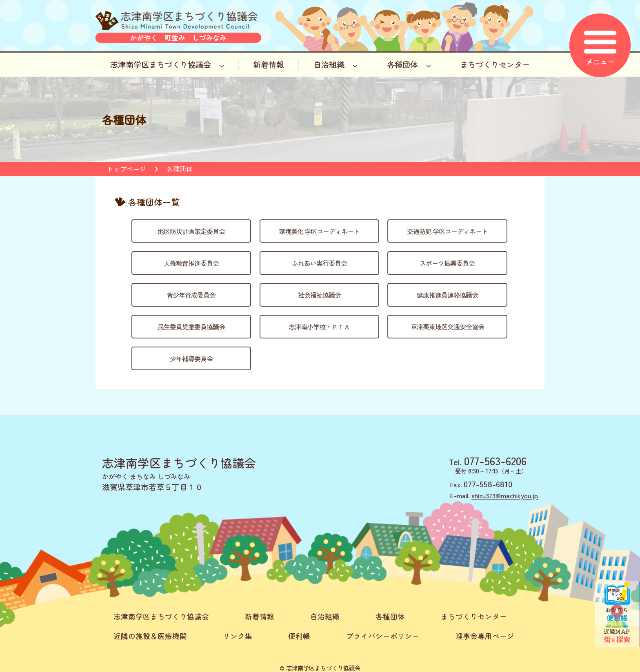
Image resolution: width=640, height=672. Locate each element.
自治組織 (335, 64)
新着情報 (268, 64)
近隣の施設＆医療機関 (150, 636)
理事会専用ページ (485, 636)
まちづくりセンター (495, 64)
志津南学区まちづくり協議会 (167, 64)
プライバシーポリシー (383, 636)
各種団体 (409, 64)
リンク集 (237, 636)
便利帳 (299, 636)
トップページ (126, 169)
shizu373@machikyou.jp (504, 495)
